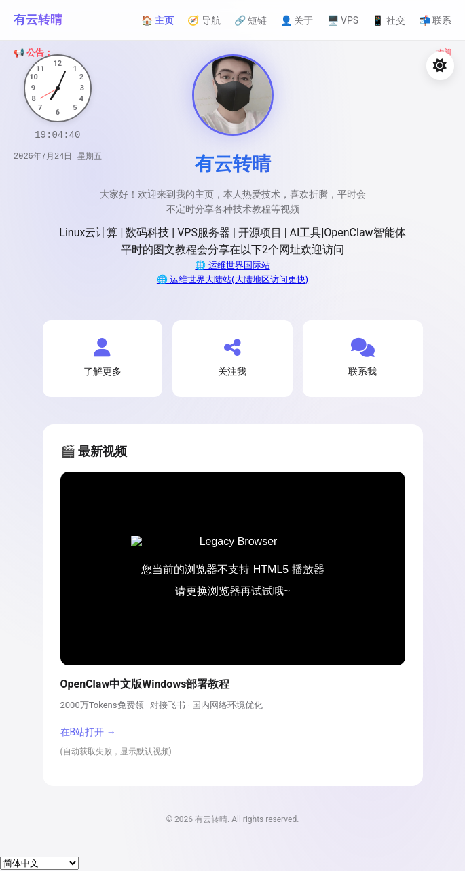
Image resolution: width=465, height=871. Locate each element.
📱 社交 (388, 20)
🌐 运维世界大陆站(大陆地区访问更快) (232, 279)
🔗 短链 (250, 20)
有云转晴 (38, 19)
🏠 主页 (157, 20)
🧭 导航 (203, 20)
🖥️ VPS (343, 20)
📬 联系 (435, 20)
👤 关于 (296, 20)
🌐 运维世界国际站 (232, 265)
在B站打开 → (88, 731)
